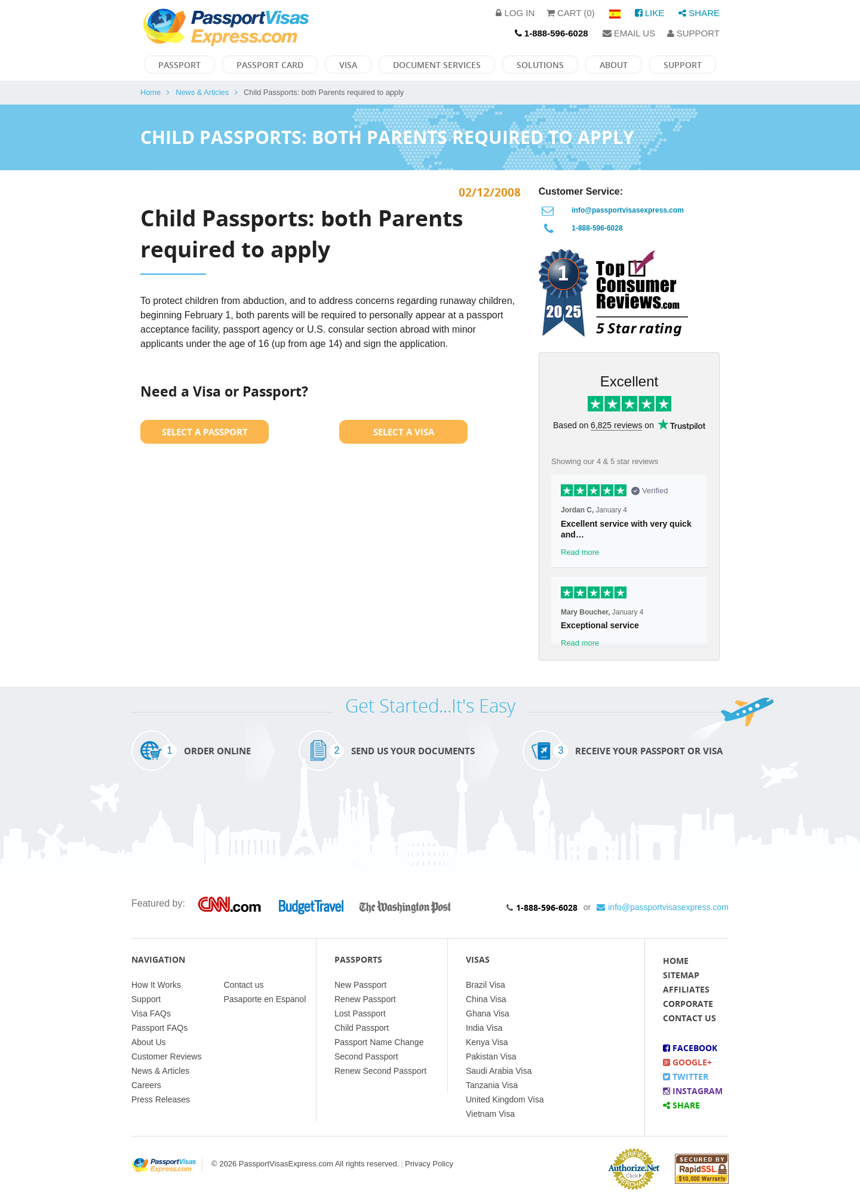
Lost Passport (360, 1013)
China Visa (486, 999)
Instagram (693, 1090)
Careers (146, 1085)
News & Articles (202, 92)
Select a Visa (403, 432)
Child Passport (361, 1028)
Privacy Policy (429, 1163)
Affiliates (686, 989)
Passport (179, 64)
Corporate (688, 1003)
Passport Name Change (378, 1042)
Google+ (687, 1062)
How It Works (156, 985)
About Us (148, 1042)
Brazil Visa (485, 985)
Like (650, 13)
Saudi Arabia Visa (499, 1071)
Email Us (629, 33)
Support (693, 33)
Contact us (244, 985)
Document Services (437, 64)
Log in (515, 13)
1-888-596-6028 (597, 228)
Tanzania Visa (492, 1085)
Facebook (690, 1047)
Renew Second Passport (380, 1071)
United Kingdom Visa (504, 1099)
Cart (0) (570, 13)
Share (699, 13)
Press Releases (160, 1099)
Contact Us (689, 1018)
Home (150, 92)
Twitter (685, 1076)
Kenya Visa (487, 1042)
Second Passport (366, 1056)
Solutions (540, 64)
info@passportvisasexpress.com (628, 210)
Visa (348, 64)
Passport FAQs (159, 1028)
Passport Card (269, 64)
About (614, 64)
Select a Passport (205, 432)
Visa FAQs (151, 1013)
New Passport (360, 985)
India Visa (484, 1028)
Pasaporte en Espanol (265, 999)
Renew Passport (365, 999)
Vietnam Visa (490, 1114)
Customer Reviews (166, 1056)
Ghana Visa (487, 1013)
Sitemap (681, 975)
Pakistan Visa (491, 1056)
